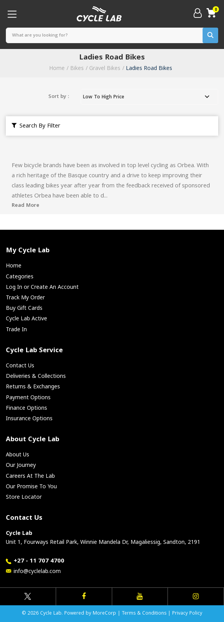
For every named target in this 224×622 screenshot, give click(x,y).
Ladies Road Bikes (149, 68)
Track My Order (25, 297)
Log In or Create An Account (42, 286)
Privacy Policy (187, 614)
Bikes (77, 68)
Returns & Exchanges (33, 386)
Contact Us (20, 365)
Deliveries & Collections (36, 375)
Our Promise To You (31, 486)
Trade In (16, 329)
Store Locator (24, 496)
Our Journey (21, 464)
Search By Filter (36, 126)
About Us (17, 454)
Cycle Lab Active (26, 318)
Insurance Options (29, 418)
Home (57, 68)
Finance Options (26, 407)
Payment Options (28, 397)
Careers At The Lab (30, 475)
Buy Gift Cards (24, 307)
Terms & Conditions (144, 614)
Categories (20, 276)
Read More (25, 205)
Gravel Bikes (104, 68)
